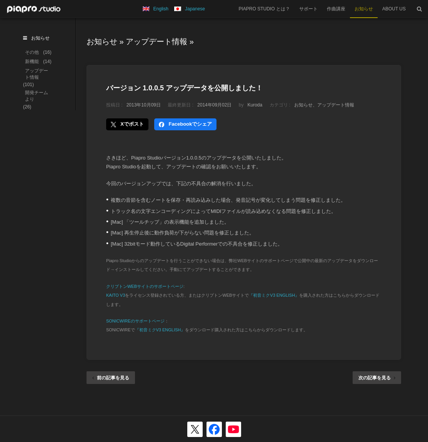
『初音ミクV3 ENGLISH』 (274, 295)
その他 (32, 52)
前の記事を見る (110, 378)
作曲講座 (336, 9)
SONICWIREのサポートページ (135, 321)
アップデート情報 (156, 41)
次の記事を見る (376, 378)
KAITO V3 (115, 295)
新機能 (32, 61)
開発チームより (36, 96)
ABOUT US (394, 9)
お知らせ (364, 9)
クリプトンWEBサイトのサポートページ (144, 286)
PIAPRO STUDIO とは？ (264, 9)
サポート (308, 9)
